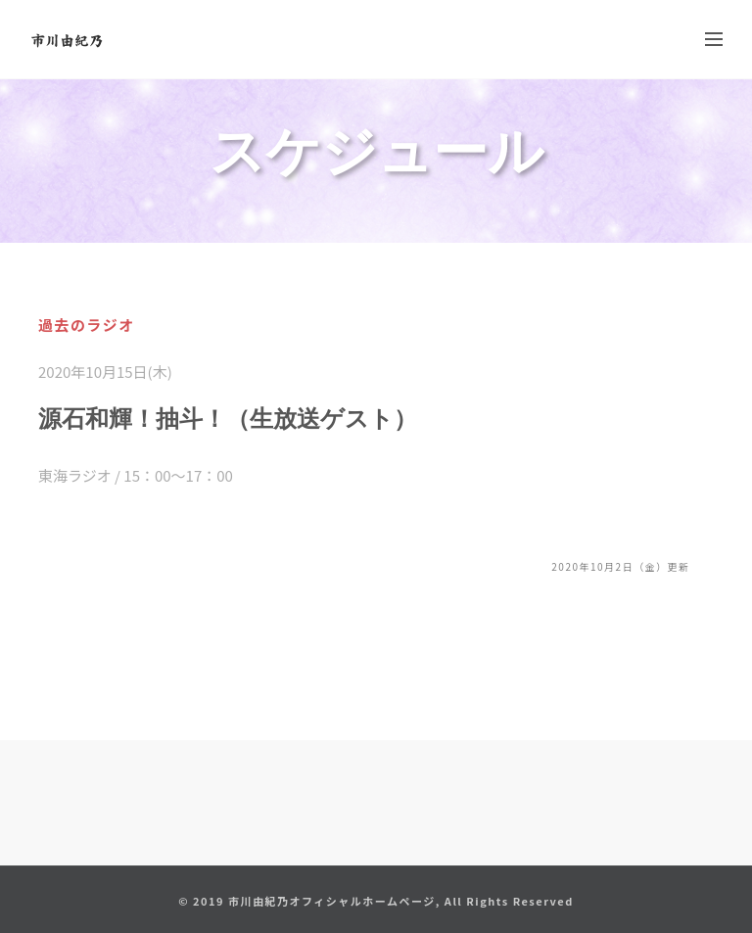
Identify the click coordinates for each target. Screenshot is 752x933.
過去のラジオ (86, 324)
